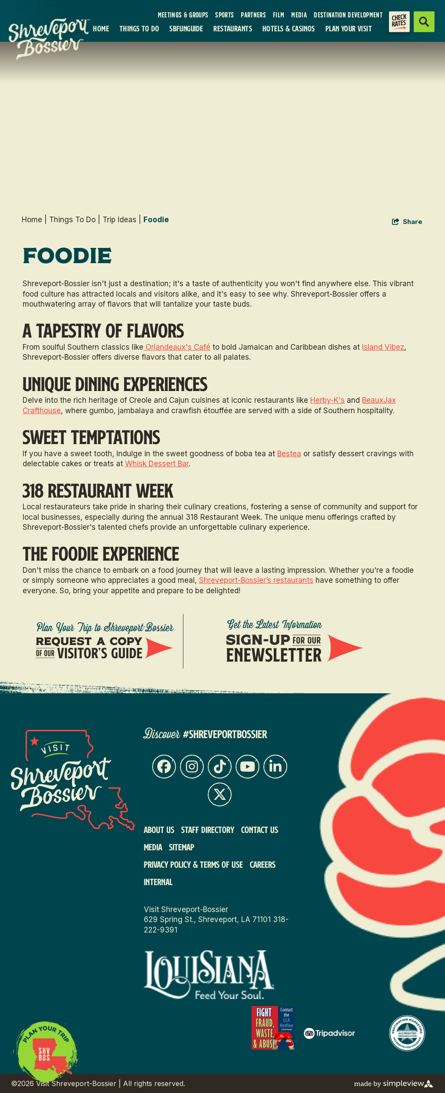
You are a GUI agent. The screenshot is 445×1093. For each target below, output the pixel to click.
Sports (224, 15)
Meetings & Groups (183, 15)
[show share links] (407, 222)
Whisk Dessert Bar (157, 463)
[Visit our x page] (220, 794)
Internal (158, 882)
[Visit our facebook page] (164, 767)
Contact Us (259, 829)
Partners (253, 15)
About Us (159, 829)
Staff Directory (207, 829)
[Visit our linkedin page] (275, 767)
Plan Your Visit (348, 28)
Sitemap (181, 847)
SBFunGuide (186, 28)
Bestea (289, 453)
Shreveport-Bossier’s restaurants (256, 580)
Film (278, 15)
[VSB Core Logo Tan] (30, 38)
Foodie (156, 219)
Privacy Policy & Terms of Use (193, 864)
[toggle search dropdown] (424, 21)
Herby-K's (327, 400)
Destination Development (348, 15)
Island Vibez (383, 347)
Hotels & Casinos (288, 28)
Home (101, 28)
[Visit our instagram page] (192, 767)
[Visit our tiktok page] (220, 767)
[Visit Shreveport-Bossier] (73, 780)
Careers (263, 864)
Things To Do (139, 28)
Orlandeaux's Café (176, 347)
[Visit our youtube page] (247, 767)
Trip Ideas (122, 219)
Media (299, 15)
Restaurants (232, 28)
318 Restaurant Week (98, 490)
